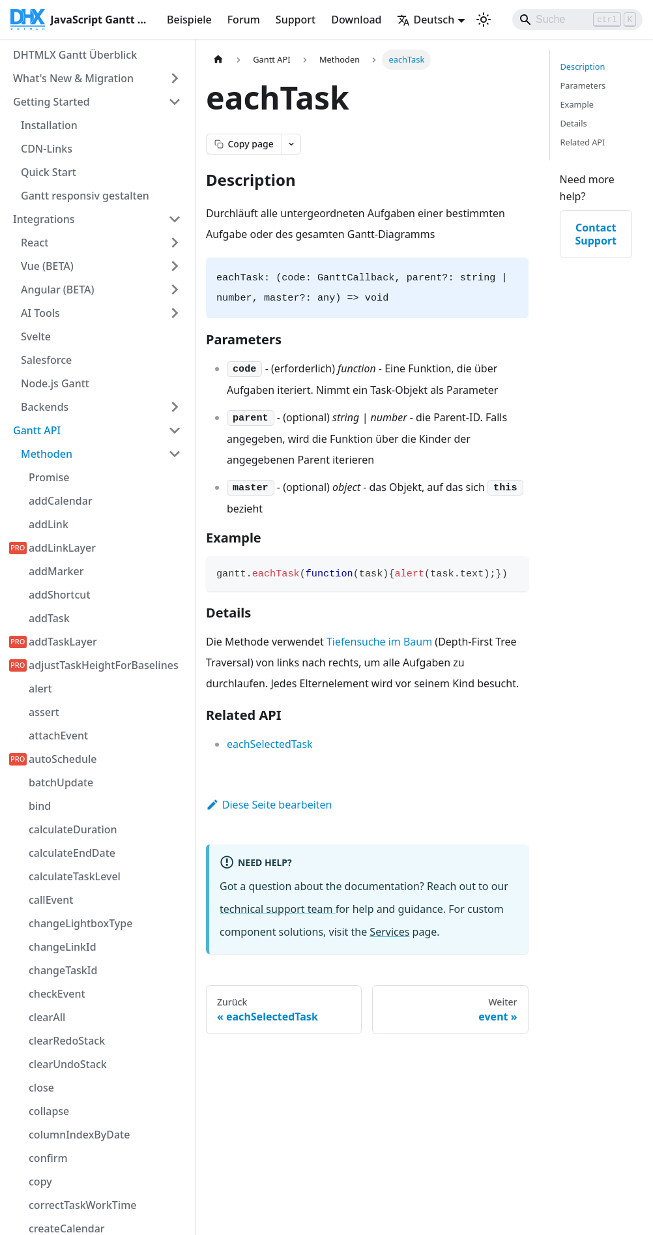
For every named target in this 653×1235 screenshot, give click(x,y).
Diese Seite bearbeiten (269, 804)
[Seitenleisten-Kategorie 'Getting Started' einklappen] (174, 101)
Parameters (583, 85)
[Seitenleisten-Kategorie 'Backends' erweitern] (174, 406)
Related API (582, 142)
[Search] (577, 19)
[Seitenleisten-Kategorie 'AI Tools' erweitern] (174, 313)
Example (577, 104)
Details (573, 123)
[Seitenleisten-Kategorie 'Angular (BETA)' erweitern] (174, 289)
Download (356, 19)
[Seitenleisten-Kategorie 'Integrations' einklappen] (174, 219)
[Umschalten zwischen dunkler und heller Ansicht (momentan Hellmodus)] (483, 19)
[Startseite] (218, 60)
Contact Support (596, 234)
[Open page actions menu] (291, 144)
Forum (243, 19)
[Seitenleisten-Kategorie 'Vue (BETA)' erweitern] (174, 266)
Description (582, 66)
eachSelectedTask (270, 744)
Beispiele (189, 19)
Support (295, 19)
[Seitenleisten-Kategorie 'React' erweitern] (174, 242)
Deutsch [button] (425, 19)
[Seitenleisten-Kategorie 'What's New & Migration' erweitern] (174, 78)
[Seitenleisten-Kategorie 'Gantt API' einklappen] (174, 430)
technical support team (278, 909)
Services (389, 932)
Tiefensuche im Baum (379, 641)
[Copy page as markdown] (244, 144)
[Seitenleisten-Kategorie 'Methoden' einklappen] (174, 453)
